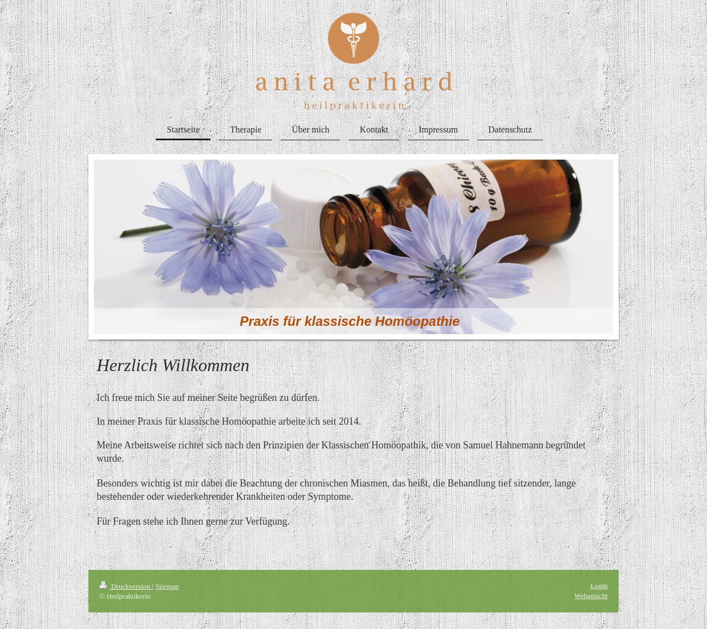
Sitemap (167, 586)
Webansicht (591, 595)
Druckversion (125, 586)
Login (599, 586)
